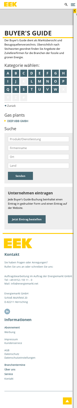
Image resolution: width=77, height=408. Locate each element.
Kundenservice (13, 343)
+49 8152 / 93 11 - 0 (20, 280)
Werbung (9, 332)
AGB (6, 350)
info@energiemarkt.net (24, 283)
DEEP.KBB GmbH (17, 121)
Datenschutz (11, 354)
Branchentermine (14, 365)
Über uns (9, 369)
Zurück (11, 105)
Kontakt (8, 378)
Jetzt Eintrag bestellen (27, 219)
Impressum (11, 339)
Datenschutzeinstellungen (19, 357)
